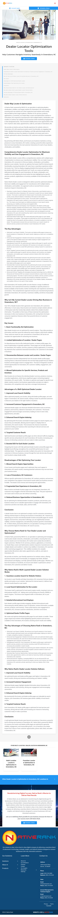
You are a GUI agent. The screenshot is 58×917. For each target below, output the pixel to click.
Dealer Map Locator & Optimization (11, 69)
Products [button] (5, 870)
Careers (23, 868)
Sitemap (23, 874)
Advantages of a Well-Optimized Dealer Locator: (14, 80)
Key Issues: (6, 78)
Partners (23, 867)
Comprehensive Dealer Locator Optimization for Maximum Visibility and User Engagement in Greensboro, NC (28, 71)
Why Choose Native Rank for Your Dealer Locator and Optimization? (19, 87)
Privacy (46, 906)
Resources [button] (23, 872)
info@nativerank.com (46, 886)
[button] (55, 3)
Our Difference (25, 865)
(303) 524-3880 (48, 875)
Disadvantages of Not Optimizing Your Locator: (14, 83)
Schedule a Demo (44, 8)
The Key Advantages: (8, 73)
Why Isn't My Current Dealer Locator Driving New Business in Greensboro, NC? (21, 76)
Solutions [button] (5, 863)
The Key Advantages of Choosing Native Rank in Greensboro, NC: (18, 92)
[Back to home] (7, 3)
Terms (51, 906)
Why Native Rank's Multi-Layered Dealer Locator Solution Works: (18, 90)
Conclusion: (6, 85)
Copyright (48, 908)
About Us (23, 863)
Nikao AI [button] (5, 867)
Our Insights (24, 870)
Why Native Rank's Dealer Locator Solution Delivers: (15, 94)
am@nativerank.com (45, 898)
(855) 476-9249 (50, 877)
